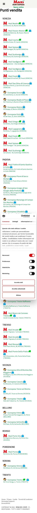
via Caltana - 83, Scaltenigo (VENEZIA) (16, 151)
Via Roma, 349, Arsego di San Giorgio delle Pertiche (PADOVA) (17, 191)
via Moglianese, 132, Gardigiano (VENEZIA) (17, 69)
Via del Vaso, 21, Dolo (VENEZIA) (14, 114)
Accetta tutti (18, 282)
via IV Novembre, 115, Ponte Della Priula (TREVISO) (17, 354)
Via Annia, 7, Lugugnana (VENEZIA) (14, 129)
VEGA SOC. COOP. (21, 507)
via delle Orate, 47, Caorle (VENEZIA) (15, 40)
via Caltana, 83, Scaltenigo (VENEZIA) (15, 55)
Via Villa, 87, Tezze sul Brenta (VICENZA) (16, 391)
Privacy (9, 499)
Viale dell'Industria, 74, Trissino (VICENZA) (17, 399)
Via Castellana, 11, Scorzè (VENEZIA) (15, 93)
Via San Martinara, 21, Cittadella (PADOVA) (17, 212)
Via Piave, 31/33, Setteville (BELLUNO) (16, 422)
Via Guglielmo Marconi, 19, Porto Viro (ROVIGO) (15, 437)
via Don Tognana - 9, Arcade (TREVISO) (16, 330)
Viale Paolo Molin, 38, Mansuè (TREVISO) (16, 344)
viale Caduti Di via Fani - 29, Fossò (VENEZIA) (18, 136)
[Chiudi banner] (34, 216)
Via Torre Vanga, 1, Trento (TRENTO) (16, 480)
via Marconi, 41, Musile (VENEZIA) (14, 24)
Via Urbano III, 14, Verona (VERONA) (15, 466)
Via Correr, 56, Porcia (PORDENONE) (15, 452)
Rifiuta (18, 295)
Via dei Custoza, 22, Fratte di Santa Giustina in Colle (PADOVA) (17, 167)
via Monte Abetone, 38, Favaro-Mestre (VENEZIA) (17, 32)
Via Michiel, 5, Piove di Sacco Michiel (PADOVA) (15, 179)
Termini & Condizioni (25, 499)
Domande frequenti (8, 501)
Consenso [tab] (5, 221)
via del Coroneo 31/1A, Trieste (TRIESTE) (17, 315)
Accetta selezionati (18, 289)
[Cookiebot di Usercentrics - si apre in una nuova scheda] (22, 216)
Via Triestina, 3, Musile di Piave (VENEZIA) (17, 100)
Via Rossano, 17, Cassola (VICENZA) (15, 382)
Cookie (15, 499)
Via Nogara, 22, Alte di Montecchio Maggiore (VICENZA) (18, 373)
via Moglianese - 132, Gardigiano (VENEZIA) (17, 62)
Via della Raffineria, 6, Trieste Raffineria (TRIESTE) (17, 304)
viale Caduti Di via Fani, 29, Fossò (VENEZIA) (17, 76)
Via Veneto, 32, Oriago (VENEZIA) (14, 122)
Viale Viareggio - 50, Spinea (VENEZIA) (16, 143)
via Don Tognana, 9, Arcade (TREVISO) (16, 337)
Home (3, 499)
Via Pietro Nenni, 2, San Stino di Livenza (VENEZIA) (17, 85)
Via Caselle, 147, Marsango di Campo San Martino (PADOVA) (18, 202)
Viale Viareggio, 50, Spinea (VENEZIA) (15, 47)
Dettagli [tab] (15, 221)
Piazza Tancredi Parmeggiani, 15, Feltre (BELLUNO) (16, 414)
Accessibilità (5, 503)
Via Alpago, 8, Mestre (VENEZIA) (14, 107)
